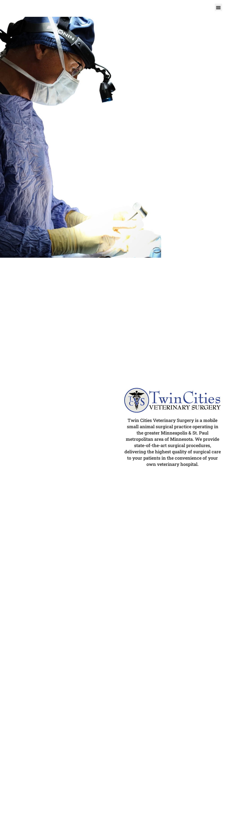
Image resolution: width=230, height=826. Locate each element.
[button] (218, 7)
